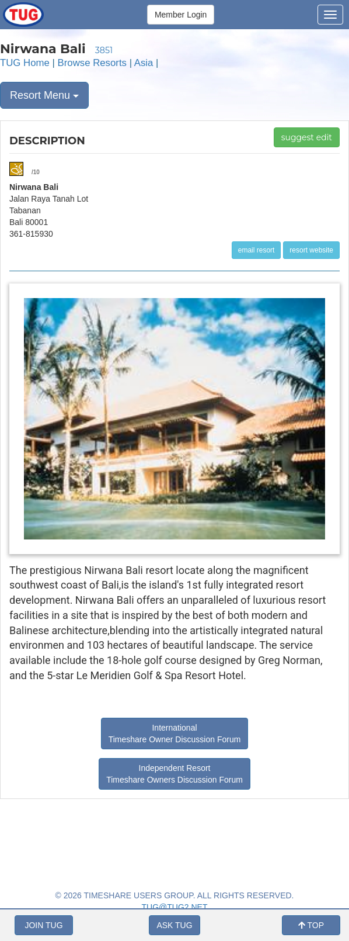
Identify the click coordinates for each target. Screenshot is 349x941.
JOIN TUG (43, 925)
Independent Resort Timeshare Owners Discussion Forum (174, 773)
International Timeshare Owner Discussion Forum (175, 733)
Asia (143, 62)
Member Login (181, 14)
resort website (311, 250)
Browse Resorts (92, 62)
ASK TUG (174, 925)
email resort (256, 250)
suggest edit (306, 137)
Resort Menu (44, 95)
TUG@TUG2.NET (175, 907)
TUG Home (25, 62)
